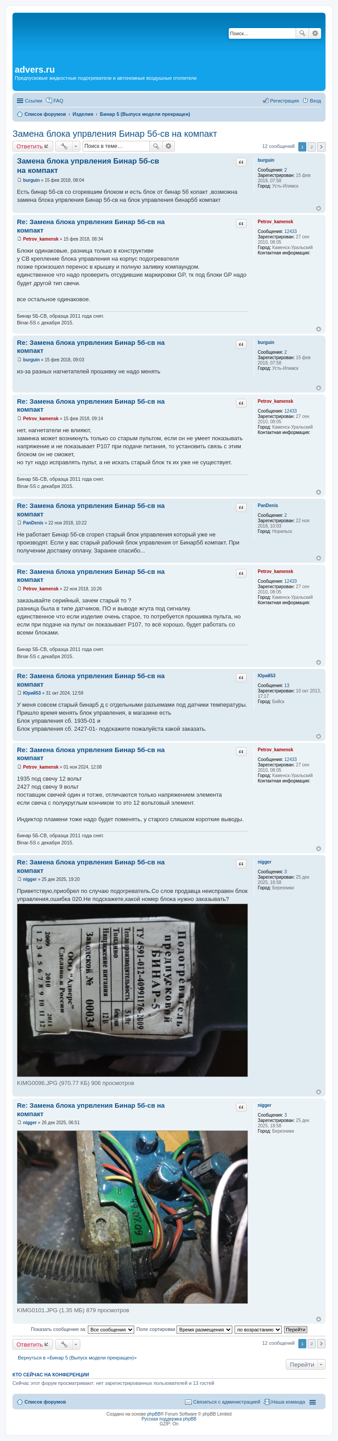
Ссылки (33, 100)
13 (286, 685)
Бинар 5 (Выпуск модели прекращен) (145, 114)
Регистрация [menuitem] (284, 100)
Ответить (29, 146)
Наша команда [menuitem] (288, 1401)
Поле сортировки (184, 1329)
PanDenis (268, 505)
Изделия (83, 114)
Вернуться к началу (318, 208)
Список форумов (45, 114)
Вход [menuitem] (315, 100)
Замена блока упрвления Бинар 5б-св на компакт (114, 134)
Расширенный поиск (315, 33)
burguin (266, 160)
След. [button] (321, 146)
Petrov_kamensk (275, 221)
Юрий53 (267, 675)
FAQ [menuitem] (58, 100)
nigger (265, 862)
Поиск (302, 33)
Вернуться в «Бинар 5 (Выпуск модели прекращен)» (77, 1357)
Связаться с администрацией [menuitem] (226, 1401)
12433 (290, 231)
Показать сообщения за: (82, 1329)
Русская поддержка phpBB (168, 1418)
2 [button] (311, 146)
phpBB (154, 1414)
